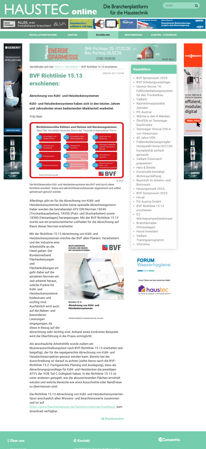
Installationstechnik (43, 34)
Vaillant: (141, 99)
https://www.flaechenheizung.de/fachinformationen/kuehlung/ (72, 407)
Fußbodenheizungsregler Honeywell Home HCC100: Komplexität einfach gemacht (154, 148)
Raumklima (103, 34)
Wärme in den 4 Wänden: (153, 116)
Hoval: (140, 197)
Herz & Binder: (146, 167)
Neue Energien (133, 34)
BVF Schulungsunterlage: (153, 82)
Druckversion (112, 418)
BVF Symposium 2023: (152, 193)
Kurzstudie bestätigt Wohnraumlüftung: (150, 174)
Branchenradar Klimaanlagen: (146, 225)
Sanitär (72, 34)
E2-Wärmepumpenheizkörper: (154, 216)
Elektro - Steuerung (164, 34)
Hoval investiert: (147, 231)
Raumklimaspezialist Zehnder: (150, 105)
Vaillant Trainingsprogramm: (150, 238)
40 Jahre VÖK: (146, 137)
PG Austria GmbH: (149, 201)
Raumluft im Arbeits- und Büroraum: (153, 182)
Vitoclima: (143, 244)
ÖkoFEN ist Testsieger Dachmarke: (151, 123)
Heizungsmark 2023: (150, 189)
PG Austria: (144, 112)
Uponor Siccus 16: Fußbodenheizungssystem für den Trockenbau (154, 91)
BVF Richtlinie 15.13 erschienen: (150, 208)
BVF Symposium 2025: (152, 78)
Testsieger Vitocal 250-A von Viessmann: (153, 131)
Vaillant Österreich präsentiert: (149, 161)
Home (58, 66)
